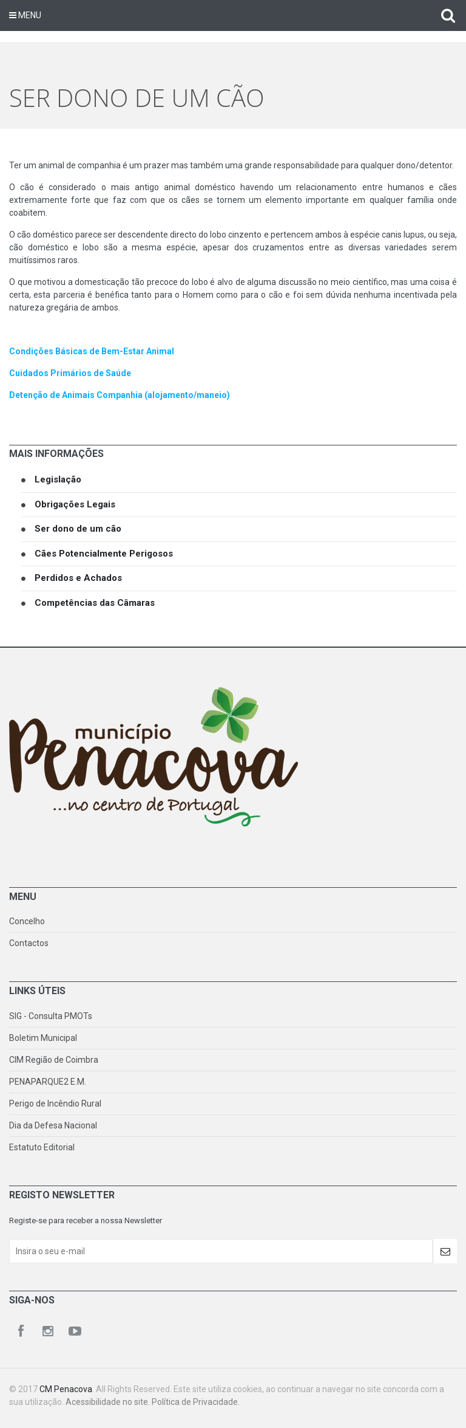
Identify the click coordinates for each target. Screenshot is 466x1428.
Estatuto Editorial (42, 1147)
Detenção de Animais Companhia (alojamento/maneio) (119, 395)
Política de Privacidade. (196, 1402)
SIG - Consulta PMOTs (50, 1016)
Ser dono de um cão (78, 528)
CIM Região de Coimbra (53, 1060)
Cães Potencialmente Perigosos (104, 553)
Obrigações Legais (75, 504)
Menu (25, 15)
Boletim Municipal (43, 1038)
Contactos (29, 943)
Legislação (58, 479)
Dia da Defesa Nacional (53, 1125)
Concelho (27, 921)
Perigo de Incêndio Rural (55, 1103)
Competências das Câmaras (95, 602)
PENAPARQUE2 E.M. (47, 1081)
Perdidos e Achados (78, 577)
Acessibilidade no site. (109, 1402)
